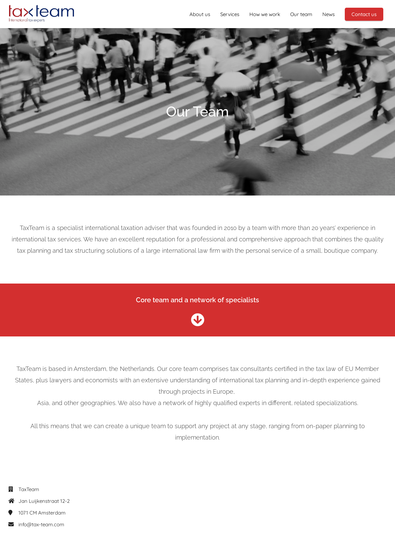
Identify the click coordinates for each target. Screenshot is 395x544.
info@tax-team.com (41, 524)
